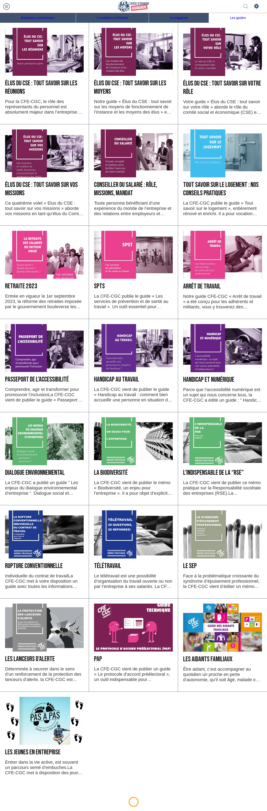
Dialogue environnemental (35, 472)
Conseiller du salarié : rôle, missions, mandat (125, 189)
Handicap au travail (116, 379)
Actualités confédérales (38, 18)
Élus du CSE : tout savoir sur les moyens (130, 87)
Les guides (238, 18)
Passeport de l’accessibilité (37, 379)
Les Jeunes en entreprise (33, 752)
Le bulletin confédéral (112, 18)
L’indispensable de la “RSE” (213, 472)
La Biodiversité (111, 472)
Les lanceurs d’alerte (30, 659)
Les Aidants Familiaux (207, 659)
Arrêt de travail (202, 286)
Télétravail (107, 566)
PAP (98, 659)
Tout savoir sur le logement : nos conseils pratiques (221, 189)
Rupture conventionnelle (34, 566)
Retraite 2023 (21, 286)
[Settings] (256, 6)
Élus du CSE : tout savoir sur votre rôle (222, 87)
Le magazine (179, 18)
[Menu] (6, 6)
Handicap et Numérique (208, 379)
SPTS (99, 286)
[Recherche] (246, 6)
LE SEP (190, 566)
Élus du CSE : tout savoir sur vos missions (41, 189)
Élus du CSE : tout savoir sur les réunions (41, 87)
